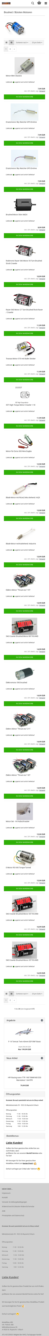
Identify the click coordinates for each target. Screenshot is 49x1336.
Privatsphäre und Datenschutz (13, 1215)
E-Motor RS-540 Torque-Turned (18, 867)
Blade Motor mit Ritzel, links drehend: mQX (23, 497)
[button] (6, 42)
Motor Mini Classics (14, 76)
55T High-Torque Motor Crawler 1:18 (20, 405)
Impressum (6, 1193)
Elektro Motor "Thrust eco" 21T (18, 729)
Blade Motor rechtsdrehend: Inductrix (21, 544)
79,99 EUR (24, 1085)
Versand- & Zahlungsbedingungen (14, 1202)
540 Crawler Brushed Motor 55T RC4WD (22, 914)
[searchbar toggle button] (32, 3)
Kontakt (5, 1197)
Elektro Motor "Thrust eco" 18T (18, 775)
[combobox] (22, 42)
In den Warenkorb (24, 97)
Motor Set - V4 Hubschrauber (17, 821)
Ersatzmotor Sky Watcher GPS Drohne (21, 122)
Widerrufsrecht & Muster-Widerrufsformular (18, 1206)
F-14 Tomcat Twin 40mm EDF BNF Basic (24, 1041)
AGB (3, 1211)
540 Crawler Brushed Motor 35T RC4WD (22, 960)
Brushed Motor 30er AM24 (16, 215)
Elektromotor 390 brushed (16, 682)
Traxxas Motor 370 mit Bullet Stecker (21, 359)
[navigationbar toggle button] (45, 3)
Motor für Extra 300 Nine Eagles (19, 451)
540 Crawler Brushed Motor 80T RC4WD (22, 636)
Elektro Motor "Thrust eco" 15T (18, 590)
